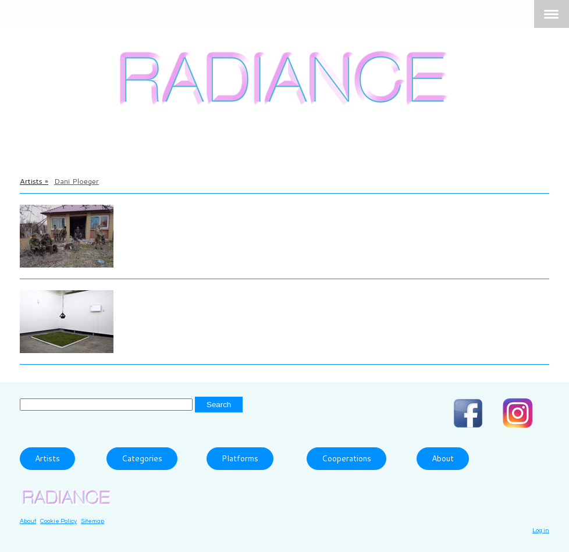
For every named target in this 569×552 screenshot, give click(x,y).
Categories (142, 458)
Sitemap (92, 521)
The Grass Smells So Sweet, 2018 (207, 311)
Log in (540, 530)
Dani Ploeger (156, 210)
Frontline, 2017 (163, 225)
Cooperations (346, 458)
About (443, 458)
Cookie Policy (58, 521)
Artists (47, 458)
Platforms (240, 458)
